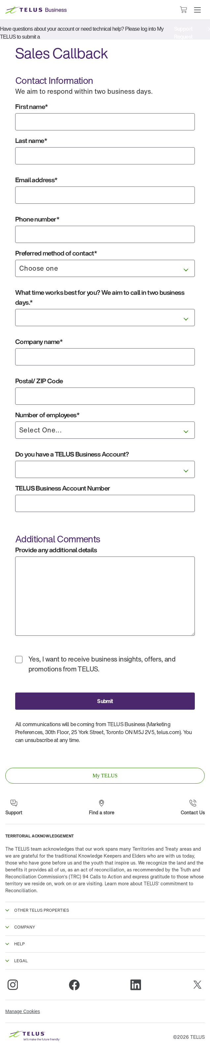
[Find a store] (101, 807)
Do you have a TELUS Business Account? (72, 454)
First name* (31, 106)
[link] (105, 775)
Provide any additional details (56, 550)
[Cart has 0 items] (183, 9)
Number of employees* (47, 415)
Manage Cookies (22, 1011)
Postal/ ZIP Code (39, 381)
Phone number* (37, 219)
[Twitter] (197, 984)
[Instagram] (12, 984)
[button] (197, 10)
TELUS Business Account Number (62, 488)
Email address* (36, 180)
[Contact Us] (193, 807)
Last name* (31, 140)
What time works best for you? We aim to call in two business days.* (99, 297)
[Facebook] (74, 984)
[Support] (13, 807)
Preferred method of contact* (56, 253)
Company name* (38, 341)
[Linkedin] (135, 984)
